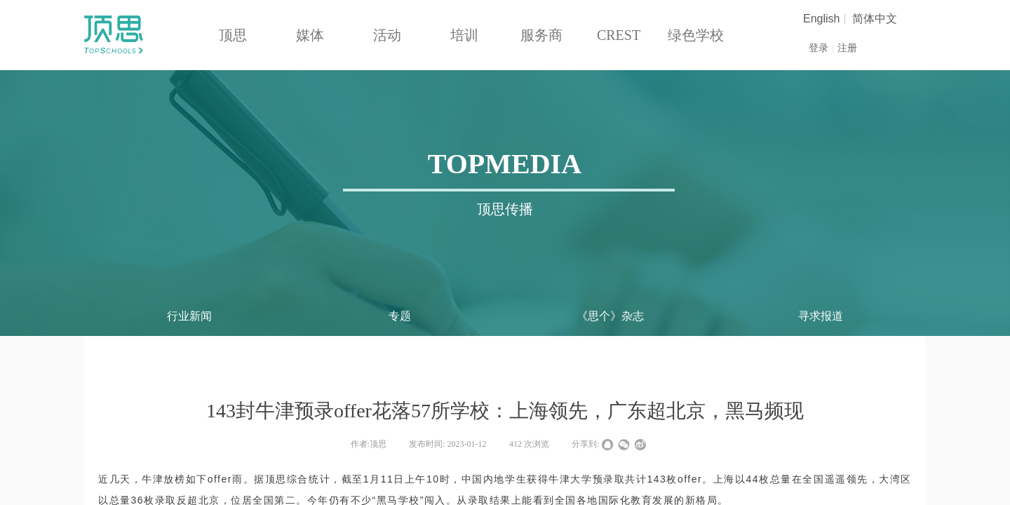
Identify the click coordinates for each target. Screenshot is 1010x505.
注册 (847, 48)
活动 (387, 35)
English (821, 19)
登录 (818, 48)
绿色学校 (696, 35)
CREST (618, 35)
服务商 (541, 35)
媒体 (310, 35)
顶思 (233, 35)
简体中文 (874, 19)
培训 (464, 35)
